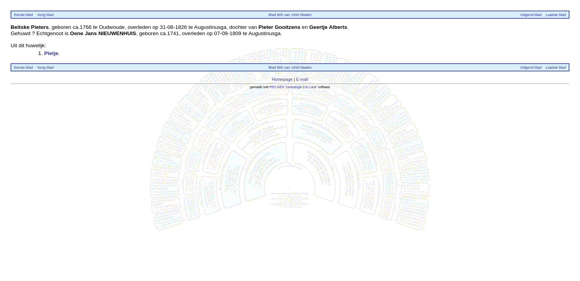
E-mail (302, 79)
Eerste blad (23, 14)
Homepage (282, 79)
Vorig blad (45, 14)
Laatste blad (556, 14)
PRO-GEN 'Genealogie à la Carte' (293, 87)
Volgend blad (531, 14)
